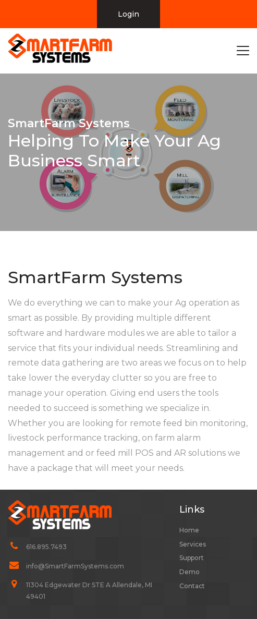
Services (192, 544)
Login (128, 14)
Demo (189, 572)
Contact (192, 586)
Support (191, 558)
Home (189, 530)
